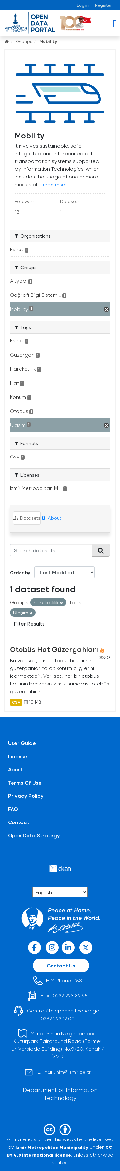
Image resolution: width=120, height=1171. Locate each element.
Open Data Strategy (34, 835)
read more (55, 184)
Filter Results (29, 623)
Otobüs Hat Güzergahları (54, 649)
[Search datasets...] (51, 550)
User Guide (22, 743)
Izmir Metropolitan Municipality (51, 1147)
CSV (16, 701)
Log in (83, 5)
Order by (20, 572)
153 (78, 980)
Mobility (48, 41)
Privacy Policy (26, 795)
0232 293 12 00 (58, 1018)
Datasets (26, 518)
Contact (18, 822)
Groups (24, 41)
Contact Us (61, 965)
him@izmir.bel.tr (73, 1072)
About (51, 518)
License (17, 756)
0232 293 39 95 (70, 996)
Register (103, 5)
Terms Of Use (25, 782)
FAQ (13, 808)
